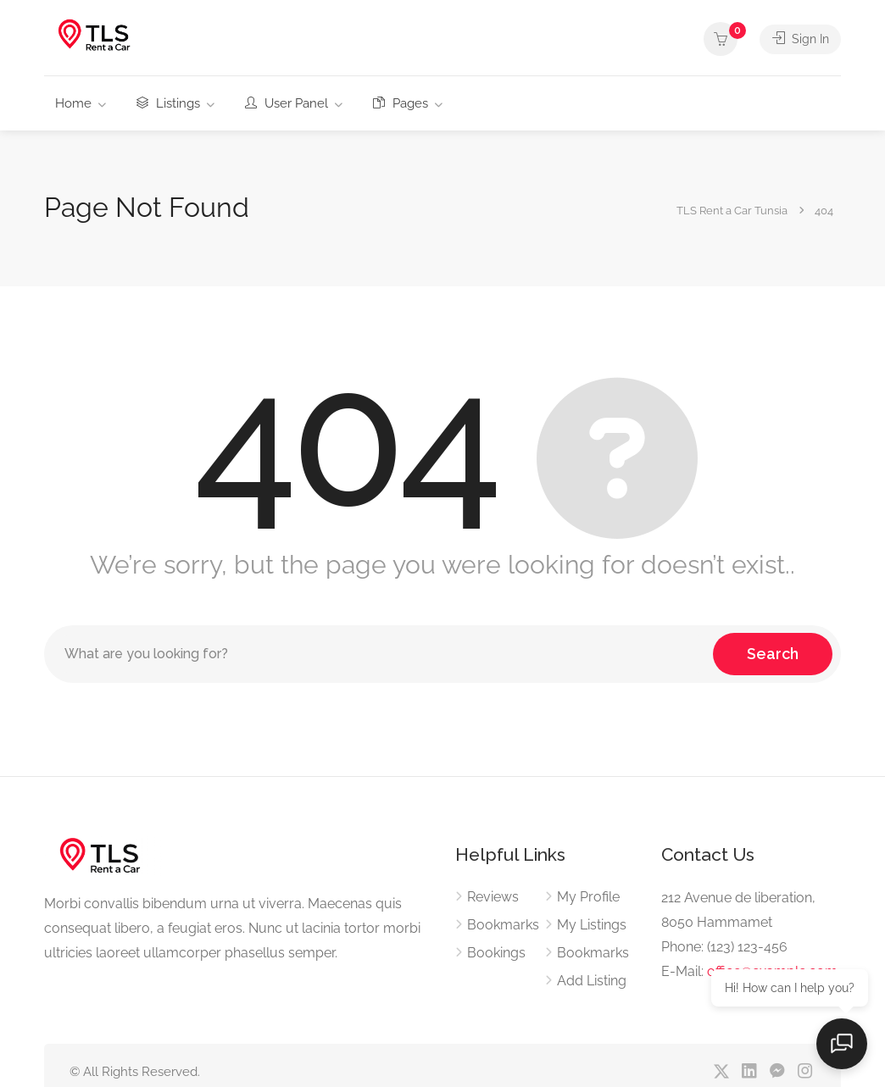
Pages (400, 103)
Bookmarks (503, 925)
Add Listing (591, 981)
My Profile (588, 897)
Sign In (798, 39)
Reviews (493, 897)
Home (73, 103)
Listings (168, 103)
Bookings (496, 953)
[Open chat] (842, 1044)
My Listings (591, 925)
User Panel (286, 103)
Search (773, 654)
